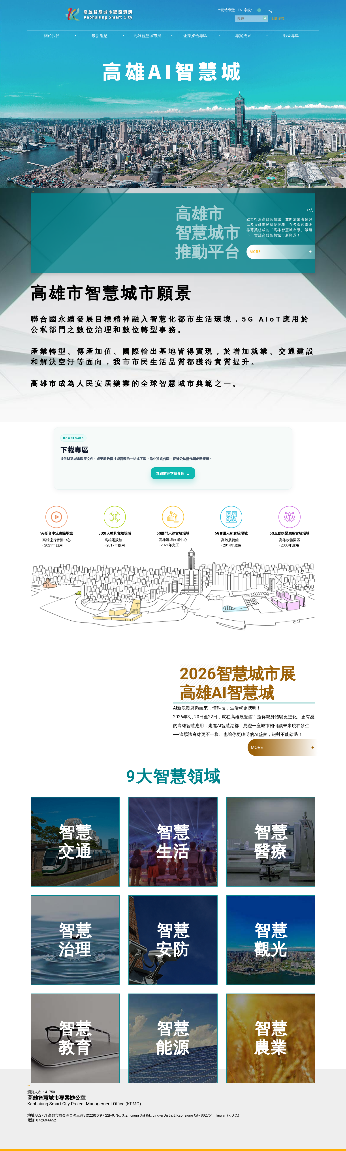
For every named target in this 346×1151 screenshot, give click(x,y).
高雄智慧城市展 (147, 36)
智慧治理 (75, 940)
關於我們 (52, 36)
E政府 (32, 1128)
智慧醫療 (271, 842)
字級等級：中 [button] (259, 10)
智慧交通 (75, 842)
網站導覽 (228, 10)
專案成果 (243, 36)
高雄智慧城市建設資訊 (99, 14)
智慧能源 (173, 1038)
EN (240, 10)
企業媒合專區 (195, 36)
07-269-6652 (46, 1120)
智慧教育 (75, 1038)
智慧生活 (173, 842)
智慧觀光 (271, 940)
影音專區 (291, 36)
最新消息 (99, 36)
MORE (255, 252)
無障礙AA (54, 1128)
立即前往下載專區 (173, 473)
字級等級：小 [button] (254, 10)
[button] (265, 18)
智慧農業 (271, 1038)
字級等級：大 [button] (264, 10)
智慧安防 (173, 940)
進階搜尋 (277, 19)
